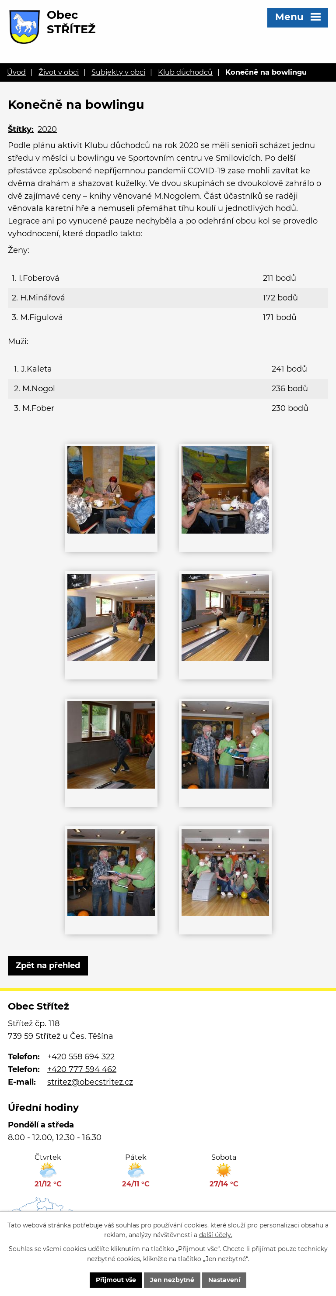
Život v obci (58, 72)
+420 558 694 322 (81, 1057)
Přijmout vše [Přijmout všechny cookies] (116, 1280)
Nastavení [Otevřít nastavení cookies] (224, 1280)
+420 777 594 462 (81, 1069)
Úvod (16, 72)
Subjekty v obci (118, 72)
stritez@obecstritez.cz (90, 1082)
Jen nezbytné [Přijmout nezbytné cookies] (172, 1280)
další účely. (215, 1235)
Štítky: (21, 129)
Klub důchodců (185, 72)
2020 (47, 129)
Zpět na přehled (48, 965)
